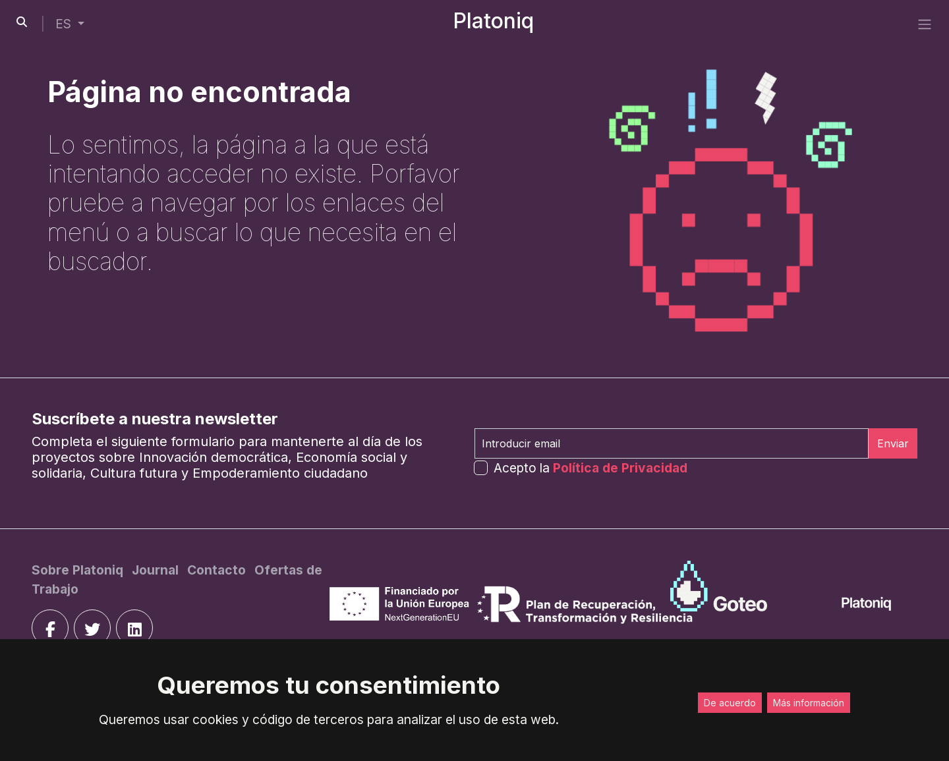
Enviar (893, 443)
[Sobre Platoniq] (79, 570)
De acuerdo (730, 702)
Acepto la (590, 468)
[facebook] (50, 627)
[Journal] (157, 570)
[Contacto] (218, 570)
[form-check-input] (480, 467)
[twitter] (92, 627)
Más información (808, 702)
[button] (70, 24)
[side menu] (924, 24)
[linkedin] (134, 627)
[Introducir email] (671, 443)
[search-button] (22, 21)
